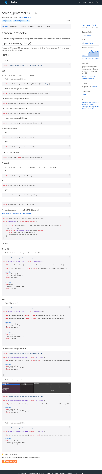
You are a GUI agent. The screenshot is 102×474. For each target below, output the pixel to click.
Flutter (8, 20)
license (94, 87)
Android (23, 20)
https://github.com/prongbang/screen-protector (18, 214)
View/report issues (88, 79)
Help (90, 2)
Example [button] (23, 26)
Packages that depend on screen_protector (90, 103)
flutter (84, 94)
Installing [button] (31, 26)
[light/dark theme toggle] (97, 2)
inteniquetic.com (25, 18)
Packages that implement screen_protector (90, 107)
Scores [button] (47, 26)
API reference (86, 35)
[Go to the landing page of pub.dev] (11, 2)
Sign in (84, 2)
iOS (28, 20)
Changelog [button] (13, 26)
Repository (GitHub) (88, 76)
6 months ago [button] (13, 18)
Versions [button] (39, 26)
